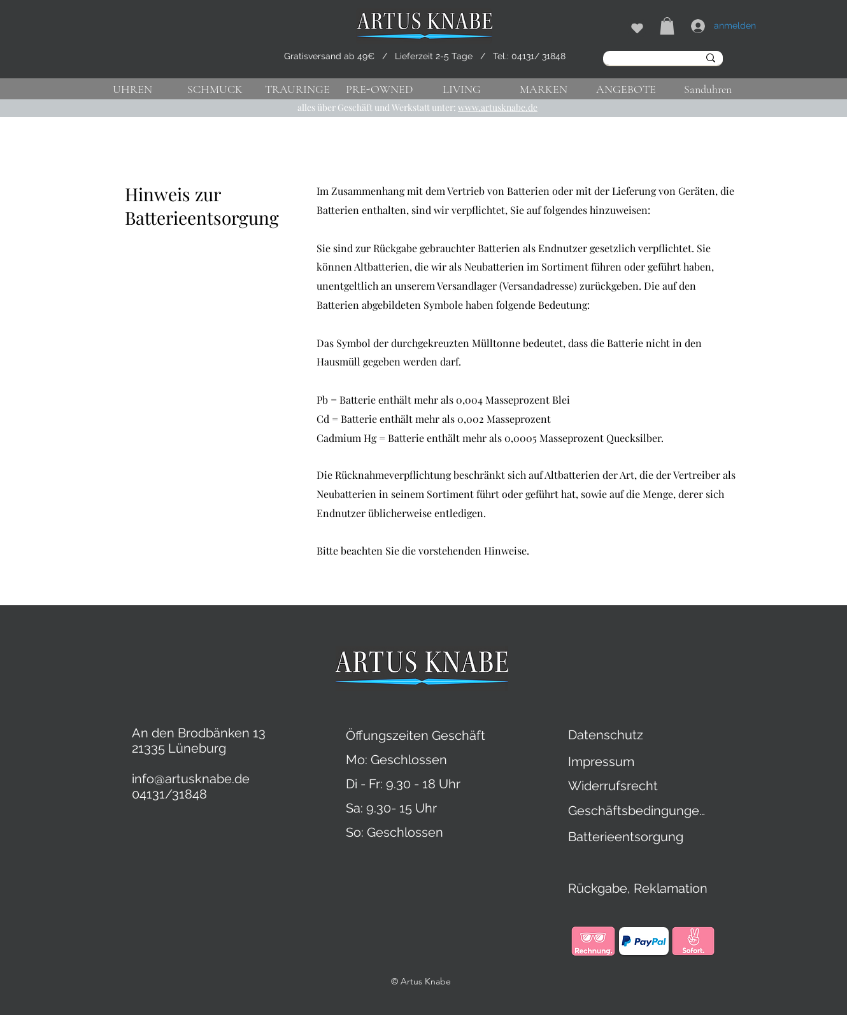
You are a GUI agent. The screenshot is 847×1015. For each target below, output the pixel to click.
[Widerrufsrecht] (616, 785)
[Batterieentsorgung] (627, 836)
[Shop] (637, 28)
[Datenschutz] (607, 734)
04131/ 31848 (538, 56)
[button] (667, 25)
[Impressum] (603, 761)
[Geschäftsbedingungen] (638, 810)
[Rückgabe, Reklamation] (689, 888)
